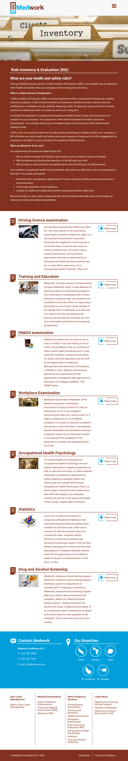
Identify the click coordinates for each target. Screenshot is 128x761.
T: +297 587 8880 (27, 653)
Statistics (72, 736)
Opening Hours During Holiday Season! (106, 703)
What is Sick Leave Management (20, 705)
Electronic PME (45, 713)
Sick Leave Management (17, 698)
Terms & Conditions (105, 755)
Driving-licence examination (75, 705)
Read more (110, 228)
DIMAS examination (78, 716)
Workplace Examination (74, 720)
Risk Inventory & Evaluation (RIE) (76, 726)
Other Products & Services (77, 698)
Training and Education (74, 711)
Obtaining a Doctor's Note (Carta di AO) (105, 712)
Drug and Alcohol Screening (77, 740)
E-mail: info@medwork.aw (31, 664)
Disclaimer (84, 755)
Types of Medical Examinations (46, 703)
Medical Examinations (49, 696)
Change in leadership (106, 707)
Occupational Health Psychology (78, 731)
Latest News (101, 696)
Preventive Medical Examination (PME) (47, 708)
